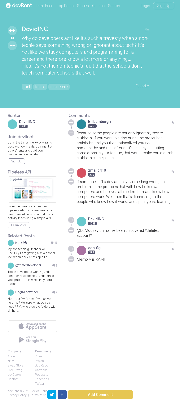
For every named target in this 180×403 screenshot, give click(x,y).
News (11, 361)
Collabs (98, 5)
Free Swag (15, 370)
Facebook (42, 379)
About (12, 356)
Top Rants (65, 5)
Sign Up (163, 5)
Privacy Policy (17, 395)
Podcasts (41, 374)
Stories (83, 5)
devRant (13, 391)
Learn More (19, 225)
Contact (13, 379)
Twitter (39, 383)
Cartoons (41, 370)
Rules (38, 356)
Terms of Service (41, 395)
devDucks (14, 374)
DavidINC (35, 29)
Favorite (142, 86)
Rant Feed (44, 5)
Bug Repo (41, 365)
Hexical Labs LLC (41, 391)
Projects (40, 361)
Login (145, 5)
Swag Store (16, 365)
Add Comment (100, 394)
